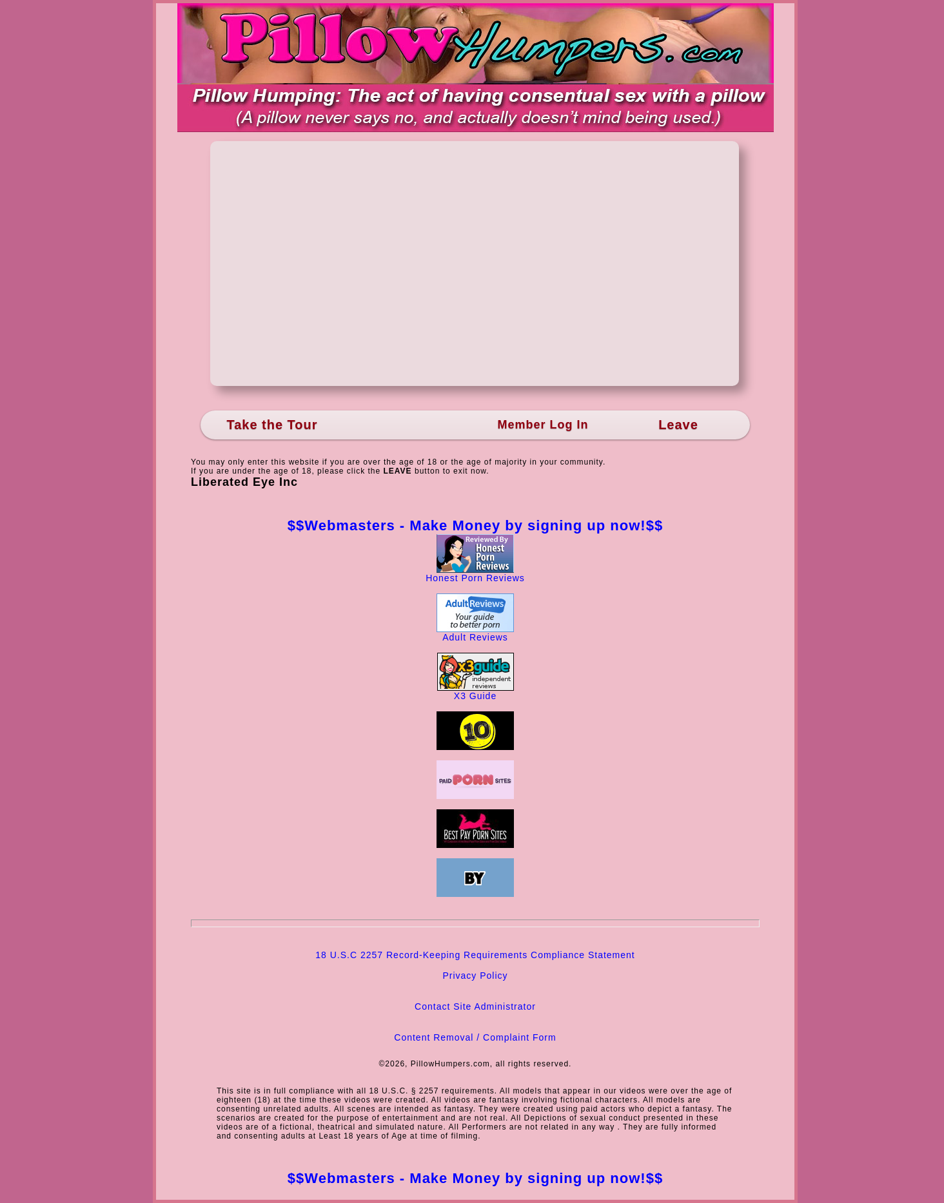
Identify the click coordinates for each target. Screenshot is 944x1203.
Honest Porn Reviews (475, 573)
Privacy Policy (474, 975)
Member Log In (542, 424)
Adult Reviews (475, 633)
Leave (678, 425)
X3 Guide (475, 691)
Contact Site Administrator (475, 1006)
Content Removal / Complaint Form (475, 1037)
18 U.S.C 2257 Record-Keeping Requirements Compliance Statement (474, 955)
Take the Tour (271, 425)
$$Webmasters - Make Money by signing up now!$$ (475, 525)
